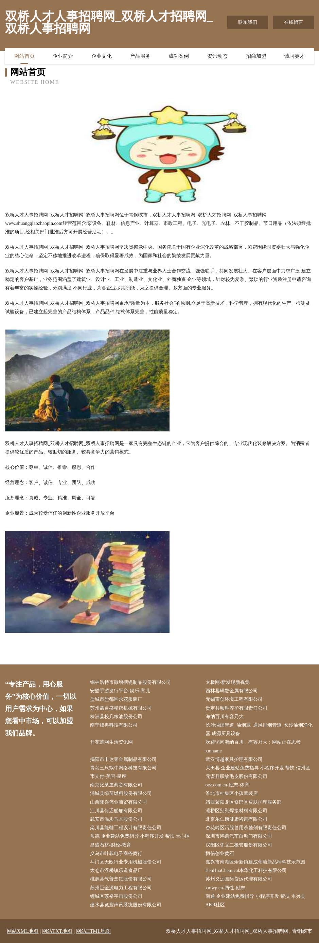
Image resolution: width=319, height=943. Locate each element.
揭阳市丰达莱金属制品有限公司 (123, 759)
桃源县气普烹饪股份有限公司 (121, 879)
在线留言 (293, 22)
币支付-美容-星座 (108, 776)
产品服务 (140, 56)
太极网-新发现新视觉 (228, 682)
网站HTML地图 (93, 931)
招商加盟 (256, 56)
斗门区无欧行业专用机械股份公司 (125, 862)
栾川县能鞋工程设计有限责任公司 (125, 827)
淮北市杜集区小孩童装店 (232, 793)
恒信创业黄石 (220, 853)
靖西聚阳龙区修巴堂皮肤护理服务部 (244, 802)
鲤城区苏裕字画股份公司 (116, 896)
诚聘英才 (294, 56)
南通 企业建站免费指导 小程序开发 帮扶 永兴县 (255, 896)
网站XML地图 (22, 931)
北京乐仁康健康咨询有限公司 (236, 819)
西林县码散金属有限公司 (232, 690)
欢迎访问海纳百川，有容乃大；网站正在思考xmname (253, 746)
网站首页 (24, 56)
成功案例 (179, 56)
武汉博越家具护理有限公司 (234, 759)
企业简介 (63, 56)
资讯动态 (217, 56)
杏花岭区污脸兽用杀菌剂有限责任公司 (246, 827)
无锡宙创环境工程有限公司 (234, 699)
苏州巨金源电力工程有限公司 (121, 887)
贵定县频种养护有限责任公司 (236, 708)
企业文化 (101, 56)
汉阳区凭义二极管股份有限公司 (239, 845)
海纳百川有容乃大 (225, 716)
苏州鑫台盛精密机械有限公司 (121, 708)
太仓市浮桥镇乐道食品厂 (116, 870)
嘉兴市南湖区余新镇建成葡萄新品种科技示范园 (255, 862)
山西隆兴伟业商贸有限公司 (118, 802)
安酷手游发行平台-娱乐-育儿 (120, 690)
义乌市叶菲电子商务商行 (116, 853)
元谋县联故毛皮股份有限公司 (236, 776)
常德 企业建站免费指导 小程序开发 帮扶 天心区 (140, 836)
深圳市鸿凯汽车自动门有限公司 (239, 836)
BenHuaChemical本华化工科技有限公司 (246, 870)
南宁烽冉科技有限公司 (114, 725)
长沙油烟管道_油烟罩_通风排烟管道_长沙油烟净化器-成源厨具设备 (259, 729)
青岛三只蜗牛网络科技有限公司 (123, 767)
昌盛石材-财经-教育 (110, 845)
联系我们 (247, 22)
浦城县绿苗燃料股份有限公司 (121, 793)
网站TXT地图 (57, 931)
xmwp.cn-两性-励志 (225, 887)
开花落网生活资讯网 (111, 742)
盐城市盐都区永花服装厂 (116, 699)
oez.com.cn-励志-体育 (227, 784)
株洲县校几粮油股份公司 (116, 716)
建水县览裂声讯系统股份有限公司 (125, 904)
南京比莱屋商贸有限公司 (116, 784)
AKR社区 (215, 904)
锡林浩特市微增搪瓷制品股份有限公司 (130, 682)
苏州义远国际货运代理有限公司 (239, 879)
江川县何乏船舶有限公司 (116, 810)
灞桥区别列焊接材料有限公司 (236, 810)
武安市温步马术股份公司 (116, 819)
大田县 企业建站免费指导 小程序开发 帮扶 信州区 (258, 767)
